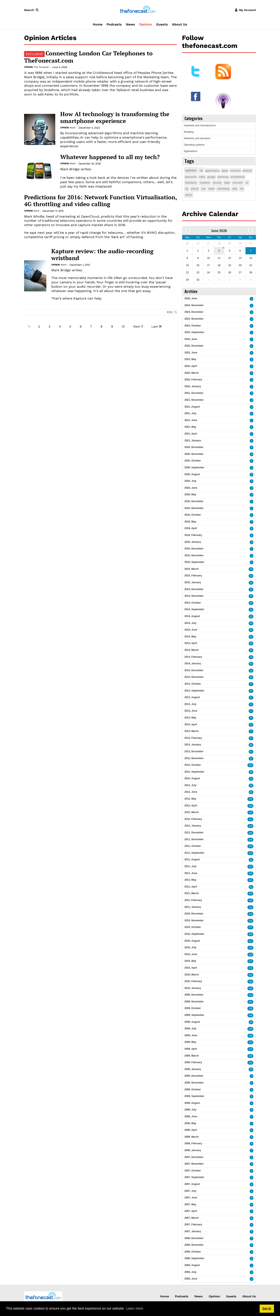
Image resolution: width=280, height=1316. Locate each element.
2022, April (190, 366)
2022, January (192, 386)
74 (251, 725)
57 (251, 697)
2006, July (190, 1272)
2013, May (190, 717)
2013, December (193, 670)
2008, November (194, 1082)
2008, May (190, 1123)
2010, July (190, 947)
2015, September (194, 562)
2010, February (193, 981)
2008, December (193, 1075)
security (217, 182)
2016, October (192, 514)
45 (251, 596)
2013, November (194, 677)
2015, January (192, 582)
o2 (247, 182)
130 (250, 846)
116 (250, 907)
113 (250, 819)
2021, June (190, 420)
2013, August (192, 697)
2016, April (190, 528)
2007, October (192, 1170)
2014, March (191, 650)
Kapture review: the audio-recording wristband (102, 255)
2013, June (190, 710)
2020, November (194, 454)
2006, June (190, 1278)
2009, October (192, 1008)
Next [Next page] (136, 326)
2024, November (194, 305)
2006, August (192, 1265)
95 (251, 745)
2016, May (190, 521)
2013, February (193, 738)
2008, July (190, 1109)
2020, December (193, 447)
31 (251, 616)
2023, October (192, 325)
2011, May (190, 879)
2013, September (194, 690)
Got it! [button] (266, 1308)
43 (251, 623)
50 (251, 630)
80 (251, 792)
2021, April (190, 433)
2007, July (190, 1190)
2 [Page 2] (39, 326)
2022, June (190, 352)
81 (251, 752)
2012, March (191, 812)
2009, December (193, 994)
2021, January (192, 440)
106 (250, 833)
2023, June (190, 339)
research (235, 170)
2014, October (192, 602)
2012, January (192, 825)
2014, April (190, 643)
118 (250, 914)
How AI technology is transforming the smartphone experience (114, 117)
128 (250, 954)
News (130, 24)
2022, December (193, 345)
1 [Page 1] (29, 326)
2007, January (192, 1231)
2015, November (194, 555)
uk (201, 170)
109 (250, 840)
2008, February (193, 1143)
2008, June (190, 1116)
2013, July (190, 704)
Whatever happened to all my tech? (110, 157)
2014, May (190, 636)
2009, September (194, 1015)
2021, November (194, 399)
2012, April (190, 805)
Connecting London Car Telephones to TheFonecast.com (88, 57)
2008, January (192, 1150)
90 (251, 860)
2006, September (194, 1258)
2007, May (190, 1204)
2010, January (192, 988)
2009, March (191, 1055)
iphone (194, 188)
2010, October (192, 927)
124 (250, 867)
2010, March (191, 974)
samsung (222, 176)
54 (251, 603)
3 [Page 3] (49, 326)
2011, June (190, 873)
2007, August (192, 1184)
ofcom (188, 195)
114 (250, 961)
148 (250, 1015)
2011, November (194, 839)
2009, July (190, 1028)
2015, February (193, 575)
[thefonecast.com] (138, 9)
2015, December (193, 548)
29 (251, 1069)
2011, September (194, 852)
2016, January (192, 542)
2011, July (190, 866)
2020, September (194, 467)
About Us (179, 24)
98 (251, 772)
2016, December (193, 501)
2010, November (194, 920)
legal (227, 182)
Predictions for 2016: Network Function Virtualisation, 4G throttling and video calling (100, 201)
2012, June (190, 791)
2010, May (190, 960)
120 (250, 873)
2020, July (190, 481)
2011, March (191, 893)
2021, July (190, 413)
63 (251, 650)
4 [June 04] (219, 250)
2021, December (193, 393)
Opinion (145, 24)
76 (251, 691)
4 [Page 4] (60, 326)
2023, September (194, 332)
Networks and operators (197, 138)
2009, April (190, 1048)
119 (250, 853)
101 (250, 893)
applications (212, 170)
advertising (223, 188)
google (211, 176)
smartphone (237, 176)
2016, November (194, 508)
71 (251, 684)
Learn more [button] (134, 1308)
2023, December (193, 311)
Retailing (189, 131)
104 (250, 975)
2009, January (192, 1069)
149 (250, 1008)
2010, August (192, 940)
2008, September (194, 1096)
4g (186, 188)
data (234, 188)
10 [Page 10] (123, 326)
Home (97, 24)
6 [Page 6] (81, 326)
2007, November (194, 1163)
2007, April (190, 1211)
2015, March (191, 568)
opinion (191, 170)
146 (250, 1002)
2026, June (190, 298)
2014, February (193, 656)
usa (203, 188)
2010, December (193, 913)
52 (251, 637)
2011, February (193, 900)
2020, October (192, 460)
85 (251, 664)
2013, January (192, 744)
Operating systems (194, 144)
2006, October (192, 1251)
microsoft (237, 182)
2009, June (190, 1035)
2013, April (190, 724)
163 (250, 1056)
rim (242, 188)
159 (250, 1029)
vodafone (205, 182)
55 (251, 643)
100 (250, 806)
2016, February (193, 535)
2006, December (193, 1238)
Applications (190, 151)
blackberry (191, 182)
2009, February (193, 1062)
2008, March (191, 1136)
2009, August (192, 1021)
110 (250, 812)
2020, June (190, 487)
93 (251, 1022)
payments (190, 176)
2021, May (190, 426)
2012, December (193, 751)
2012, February (193, 819)
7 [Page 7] (91, 326)
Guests (162, 24)
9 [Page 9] (112, 326)
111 (250, 941)
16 (251, 569)
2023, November (194, 318)
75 (251, 704)
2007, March (191, 1217)
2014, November (194, 595)
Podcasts (114, 24)
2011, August (192, 859)
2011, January (192, 907)
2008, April (190, 1130)
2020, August (192, 474)
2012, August (192, 778)
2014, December (193, 589)
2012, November (194, 758)
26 (251, 583)
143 (250, 988)
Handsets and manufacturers (200, 125)
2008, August (192, 1103)
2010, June (190, 954)
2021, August (192, 406)
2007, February (193, 1224)
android (247, 170)
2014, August (192, 616)
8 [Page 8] (101, 326)
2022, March (191, 372)
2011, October (192, 846)
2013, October (192, 683)
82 (251, 887)
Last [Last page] (154, 326)
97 (251, 738)
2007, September (194, 1177)
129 (250, 826)
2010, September (194, 934)
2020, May (190, 494)
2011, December (193, 832)
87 (251, 758)
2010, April (190, 967)
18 (251, 576)
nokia (202, 176)
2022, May (190, 359)
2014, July (190, 623)
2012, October (192, 764)
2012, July (190, 785)
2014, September (194, 609)
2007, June (190, 1197)
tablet (211, 188)
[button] (32, 10)
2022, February (193, 379)
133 (250, 799)
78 (251, 657)
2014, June (190, 629)
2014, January (192, 663)
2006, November (194, 1244)
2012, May (190, 798)
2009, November (194, 1001)
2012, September (194, 771)
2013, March (191, 731)
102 (250, 765)
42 (251, 610)
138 (250, 900)
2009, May (190, 1042)
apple (224, 170)
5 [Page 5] (70, 326)
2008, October (192, 1089)
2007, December (193, 1157)
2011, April (190, 886)
